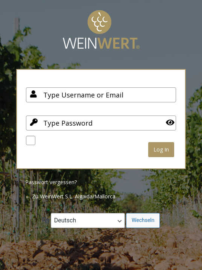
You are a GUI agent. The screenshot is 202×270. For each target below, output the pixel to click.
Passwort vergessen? (51, 182)
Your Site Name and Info (101, 35)
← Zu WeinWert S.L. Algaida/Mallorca (70, 196)
